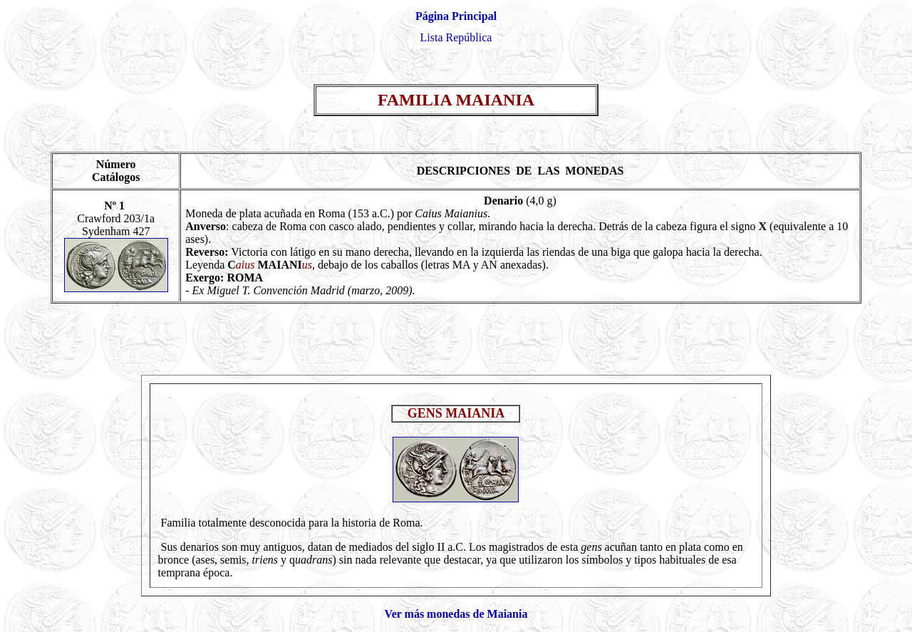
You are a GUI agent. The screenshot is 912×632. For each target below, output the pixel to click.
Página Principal (456, 16)
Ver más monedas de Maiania (456, 614)
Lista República (456, 37)
